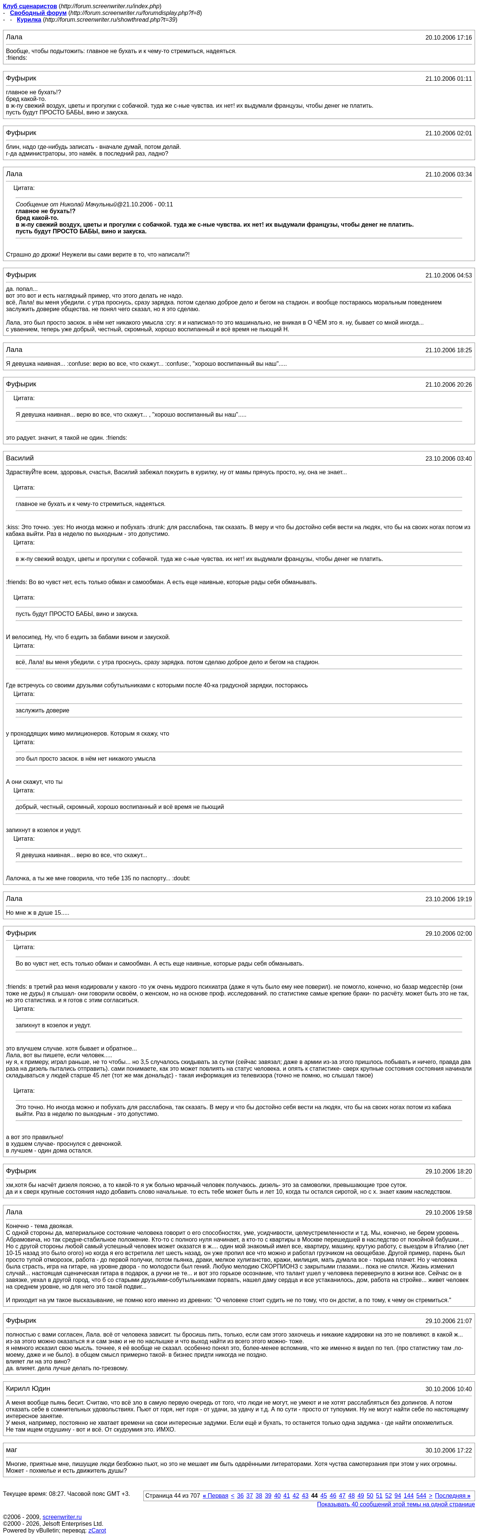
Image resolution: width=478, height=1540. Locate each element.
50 (370, 1496)
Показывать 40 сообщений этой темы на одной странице (396, 1504)
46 (333, 1496)
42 (296, 1496)
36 (240, 1496)
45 (323, 1496)
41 (286, 1496)
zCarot (97, 1530)
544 (421, 1496)
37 (249, 1496)
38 (258, 1496)
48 (351, 1496)
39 (268, 1496)
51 (379, 1496)
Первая (216, 1496)
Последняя (453, 1496)
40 (277, 1496)
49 (360, 1496)
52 (388, 1496)
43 (305, 1496)
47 (342, 1496)
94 (397, 1496)
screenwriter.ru (62, 1517)
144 (409, 1496)
